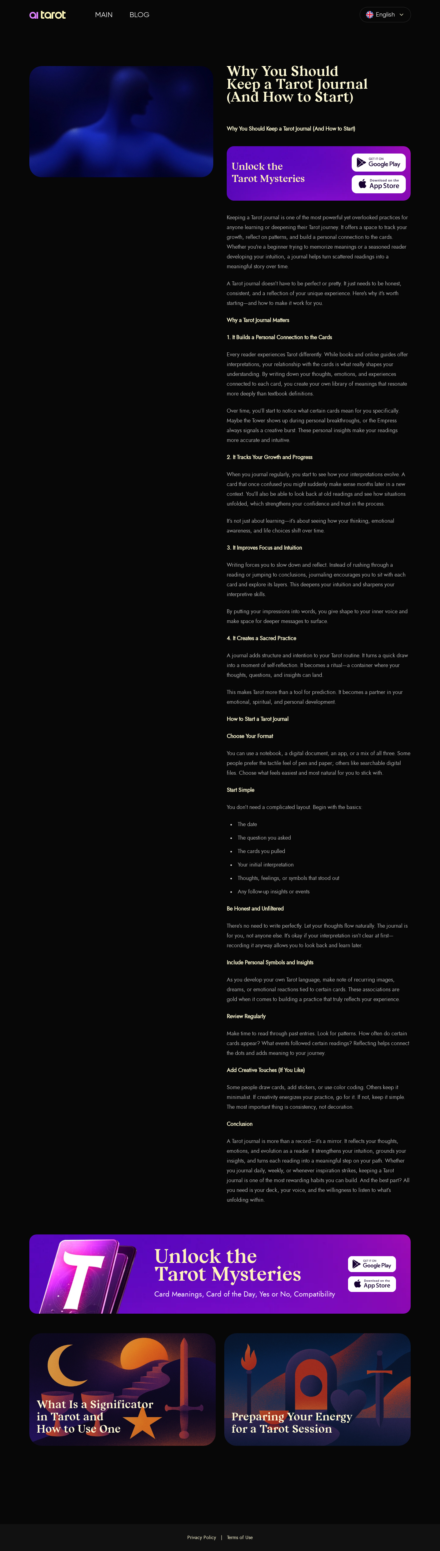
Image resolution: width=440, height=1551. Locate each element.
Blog (139, 14)
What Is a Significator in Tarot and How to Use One (95, 1417)
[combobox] (385, 14)
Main (103, 14)
